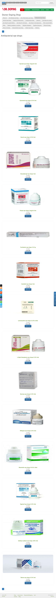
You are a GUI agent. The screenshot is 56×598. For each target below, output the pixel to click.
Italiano (21, 2)
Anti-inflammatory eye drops (27, 18)
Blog (52, 9)
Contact (47, 9)
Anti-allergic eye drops (14, 18)
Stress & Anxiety (6, 27)
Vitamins (37, 27)
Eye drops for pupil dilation (9, 22)
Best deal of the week (55, 299)
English (3, 2)
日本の (25, 2)
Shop (22, 9)
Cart (42, 9)
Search (51, 2)
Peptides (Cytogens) (27, 25)
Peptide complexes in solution (14, 25)
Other (4, 25)
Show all (5, 18)
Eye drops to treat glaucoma (35, 22)
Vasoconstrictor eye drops (17, 27)
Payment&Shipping (35, 9)
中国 (7, 2)
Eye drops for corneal (47, 20)
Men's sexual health (47, 22)
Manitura (52, 596)
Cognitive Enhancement (18, 20)
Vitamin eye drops (29, 27)
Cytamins (38, 20)
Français (17, 2)
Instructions (27, 9)
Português (4, 4)
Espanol (14, 2)
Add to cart (28, 69)
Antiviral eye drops (7, 20)
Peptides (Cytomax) (37, 25)
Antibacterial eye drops (40, 18)
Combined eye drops (29, 20)
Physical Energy (47, 25)
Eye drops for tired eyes (22, 22)
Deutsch (10, 2)
